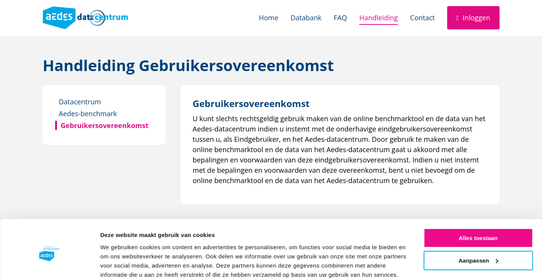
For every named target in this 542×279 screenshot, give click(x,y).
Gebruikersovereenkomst (105, 125)
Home (268, 17)
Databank (306, 17)
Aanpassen (478, 228)
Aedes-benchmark (88, 113)
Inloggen (476, 17)
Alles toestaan (478, 206)
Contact (422, 17)
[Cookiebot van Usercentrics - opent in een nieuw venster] (49, 264)
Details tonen (118, 264)
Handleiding (378, 17)
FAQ (340, 17)
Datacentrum (80, 101)
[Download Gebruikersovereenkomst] (251, 103)
